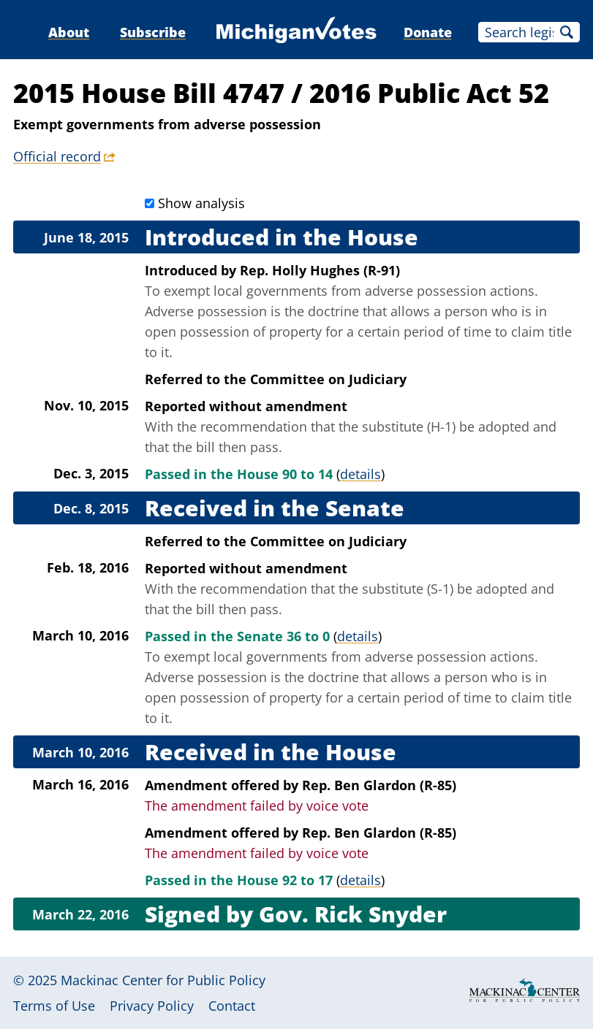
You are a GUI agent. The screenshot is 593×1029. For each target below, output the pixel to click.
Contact (231, 1005)
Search (567, 32)
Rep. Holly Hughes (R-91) (320, 270)
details (360, 474)
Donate (428, 32)
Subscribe (153, 32)
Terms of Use (54, 1005)
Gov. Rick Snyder (353, 914)
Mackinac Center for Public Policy (163, 980)
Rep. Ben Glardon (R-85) (379, 785)
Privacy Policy (152, 1005)
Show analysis (201, 203)
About (68, 32)
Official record (57, 156)
